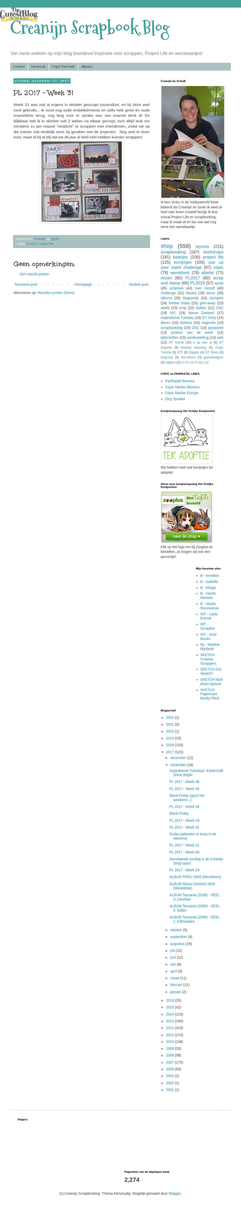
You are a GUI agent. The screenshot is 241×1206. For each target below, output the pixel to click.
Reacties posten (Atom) (56, 293)
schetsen (176, 288)
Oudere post (138, 284)
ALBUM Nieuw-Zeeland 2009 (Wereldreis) (192, 886)
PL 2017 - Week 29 (184, 870)
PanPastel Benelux (180, 381)
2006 (170, 1069)
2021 (170, 724)
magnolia (208, 323)
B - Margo (208, 588)
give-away (207, 303)
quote (219, 283)
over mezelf (205, 288)
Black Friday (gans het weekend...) (186, 798)
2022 (170, 717)
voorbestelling (197, 337)
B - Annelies (209, 576)
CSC (219, 308)
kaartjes (180, 257)
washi (165, 308)
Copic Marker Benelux (182, 387)
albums (166, 298)
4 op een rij (202, 342)
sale (220, 337)
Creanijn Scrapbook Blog (90, 28)
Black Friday (179, 813)
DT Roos (211, 352)
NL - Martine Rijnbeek (210, 647)
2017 (170, 752)
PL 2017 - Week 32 (184, 827)
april (174, 971)
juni (173, 957)
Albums (86, 66)
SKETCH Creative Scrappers (208, 659)
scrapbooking (173, 252)
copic (218, 267)
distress (186, 323)
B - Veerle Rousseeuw (209, 606)
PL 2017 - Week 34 (184, 807)
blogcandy (191, 298)
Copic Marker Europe (181, 393)
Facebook (38, 66)
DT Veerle (176, 342)
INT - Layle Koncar (208, 616)
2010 (170, 1042)
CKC (195, 328)
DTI (180, 352)
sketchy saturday (193, 347)
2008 (170, 1055)
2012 (170, 1028)
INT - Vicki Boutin (208, 636)
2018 (170, 745)
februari (176, 985)
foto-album (188, 357)
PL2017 (32, 244)
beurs (210, 293)
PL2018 (197, 283)
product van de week (192, 332)
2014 (170, 1014)
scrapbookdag (172, 328)
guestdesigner (213, 357)
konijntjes (183, 262)
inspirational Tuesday (177, 318)
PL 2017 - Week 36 (184, 782)
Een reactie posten (34, 274)
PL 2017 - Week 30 (184, 852)
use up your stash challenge (192, 265)
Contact (19, 66)
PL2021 (199, 362)
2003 (170, 1076)
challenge (168, 293)
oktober (176, 930)
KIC (173, 313)
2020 (170, 731)
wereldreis (180, 272)
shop (167, 246)
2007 (170, 1062)
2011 (170, 1035)
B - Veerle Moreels (208, 595)
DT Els (185, 362)
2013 (170, 1021)
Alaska (191, 293)
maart (175, 978)
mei (173, 964)
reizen (166, 278)
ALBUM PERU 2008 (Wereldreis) (195, 877)
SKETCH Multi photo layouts (211, 681)
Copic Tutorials (63, 66)
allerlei (208, 272)
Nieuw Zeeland (201, 313)
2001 (170, 1090)
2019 (170, 738)
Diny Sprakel (175, 399)
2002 (170, 1083)
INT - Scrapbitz (207, 626)
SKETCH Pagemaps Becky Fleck (209, 694)
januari (176, 992)
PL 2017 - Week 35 (184, 789)
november (178, 765)
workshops (213, 252)
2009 (170, 1048)
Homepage (83, 284)
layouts (202, 246)
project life (46, 244)
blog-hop (167, 357)
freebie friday (179, 303)
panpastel (215, 328)
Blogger (174, 1193)
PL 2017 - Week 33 (184, 820)
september (179, 937)
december (178, 758)
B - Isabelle (209, 582)
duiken (201, 308)
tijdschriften (169, 337)
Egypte (194, 352)
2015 (170, 1007)
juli (172, 951)
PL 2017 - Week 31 (184, 845)
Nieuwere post (26, 284)
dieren (165, 323)
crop (182, 308)
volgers (170, 362)
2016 (170, 1000)
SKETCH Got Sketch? (210, 671)
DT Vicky (209, 318)
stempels (216, 298)
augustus (178, 944)
